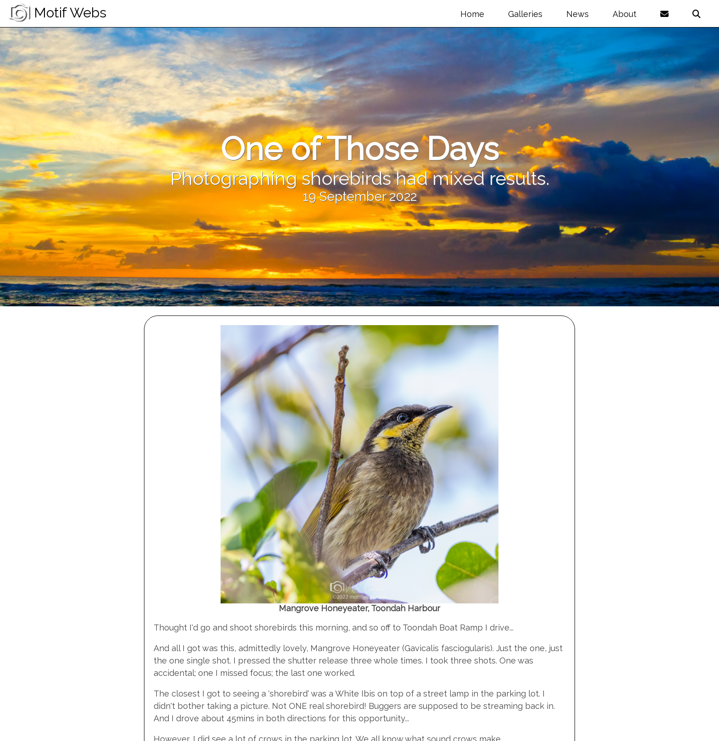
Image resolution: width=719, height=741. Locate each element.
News (577, 14)
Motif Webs (56, 13)
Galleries (525, 14)
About (624, 14)
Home (472, 14)
